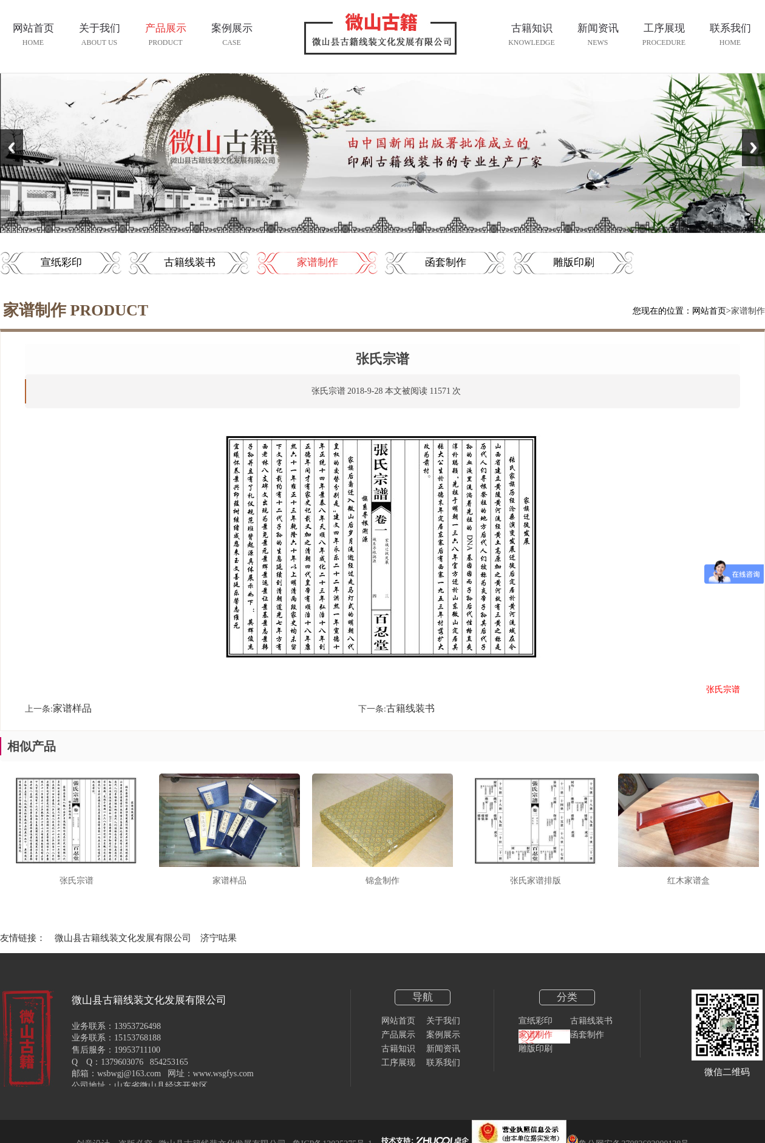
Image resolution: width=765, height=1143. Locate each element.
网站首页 (709, 310)
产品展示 (398, 1034)
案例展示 (443, 1034)
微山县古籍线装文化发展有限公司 (123, 938)
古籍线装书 (190, 262)
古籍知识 (398, 1048)
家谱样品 (72, 708)
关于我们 (443, 1020)
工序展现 (398, 1062)
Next (753, 147)
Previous (11, 147)
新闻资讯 (443, 1048)
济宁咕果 (218, 938)
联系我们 (443, 1062)
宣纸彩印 (61, 262)
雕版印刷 (573, 262)
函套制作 (445, 262)
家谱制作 (317, 262)
